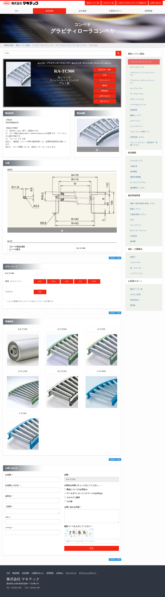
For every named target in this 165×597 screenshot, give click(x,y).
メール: (9, 528)
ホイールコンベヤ (137, 67)
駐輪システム (135, 209)
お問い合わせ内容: (72, 507)
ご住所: (9, 506)
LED (132, 220)
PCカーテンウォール (138, 231)
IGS (80, 281)
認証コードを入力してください (78, 526)
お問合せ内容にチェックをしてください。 (83, 485)
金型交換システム (137, 137)
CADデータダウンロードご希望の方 (132, 3)
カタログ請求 (135, 294)
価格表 (104, 85)
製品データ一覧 (93, 3)
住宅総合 (133, 236)
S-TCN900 (101, 371)
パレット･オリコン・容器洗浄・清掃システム (143, 143)
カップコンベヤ (136, 88)
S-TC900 (22, 413)
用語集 (132, 305)
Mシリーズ (76, 63)
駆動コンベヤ (135, 115)
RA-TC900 (22, 329)
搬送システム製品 (23, 45)
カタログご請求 (73, 497)
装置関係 (133, 110)
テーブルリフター (137, 94)
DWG (53, 281)
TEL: (8, 517)
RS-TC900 (62, 371)
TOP (16, 11)
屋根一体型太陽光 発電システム (142, 203)
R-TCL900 (22, 371)
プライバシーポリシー (87, 573)
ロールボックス (136, 161)
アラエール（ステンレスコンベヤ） (142, 81)
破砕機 (132, 241)
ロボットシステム (137, 99)
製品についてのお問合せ (77, 489)
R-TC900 (101, 329)
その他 (69, 501)
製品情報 (49, 11)
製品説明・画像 (105, 70)
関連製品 (104, 91)
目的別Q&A (134, 300)
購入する (104, 101)
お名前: (9, 475)
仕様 (104, 75)
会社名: (9, 496)
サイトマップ (71, 573)
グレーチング (135, 225)
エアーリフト (135, 121)
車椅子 (132, 257)
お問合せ (59, 573)
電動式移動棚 (135, 177)
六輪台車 (133, 166)
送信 (91, 548)
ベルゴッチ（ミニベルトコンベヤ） (142, 74)
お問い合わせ (155, 3)
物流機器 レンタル (137, 188)
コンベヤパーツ (136, 126)
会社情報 (82, 11)
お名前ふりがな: (13, 485)
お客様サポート (115, 11)
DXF (40, 281)
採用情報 (49, 573)
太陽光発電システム (138, 214)
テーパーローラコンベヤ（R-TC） (97, 63)
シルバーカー (135, 262)
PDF (67, 281)
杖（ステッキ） (136, 268)
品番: (66, 475)
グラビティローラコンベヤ (42, 45)
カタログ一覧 (108, 3)
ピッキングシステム (138, 182)
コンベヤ (41, 63)
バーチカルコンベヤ (138, 105)
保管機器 (133, 172)
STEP (94, 281)
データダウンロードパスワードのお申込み (85, 493)
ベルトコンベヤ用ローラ (139, 132)
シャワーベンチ (136, 273)
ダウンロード (104, 80)
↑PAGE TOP (115, 258)
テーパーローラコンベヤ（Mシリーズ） (71, 45)
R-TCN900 (62, 329)
